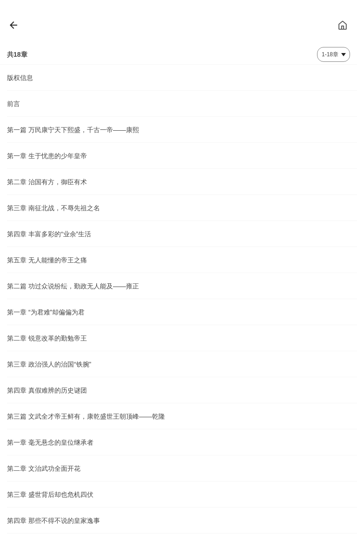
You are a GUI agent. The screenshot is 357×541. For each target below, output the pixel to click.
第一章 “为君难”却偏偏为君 (46, 312)
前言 (13, 103)
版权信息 (20, 77)
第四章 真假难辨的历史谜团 (47, 390)
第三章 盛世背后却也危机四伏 (50, 494)
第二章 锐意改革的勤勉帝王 (47, 338)
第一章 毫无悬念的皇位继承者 (50, 442)
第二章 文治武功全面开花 (43, 468)
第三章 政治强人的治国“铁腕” (49, 364)
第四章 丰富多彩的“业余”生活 (49, 234)
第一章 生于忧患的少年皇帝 (47, 156)
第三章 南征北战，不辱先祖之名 (53, 208)
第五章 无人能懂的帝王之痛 (47, 260)
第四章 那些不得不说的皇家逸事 (53, 520)
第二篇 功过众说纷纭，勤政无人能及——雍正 (73, 286)
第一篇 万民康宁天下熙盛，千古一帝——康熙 (73, 130)
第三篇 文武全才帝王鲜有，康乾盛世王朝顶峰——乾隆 (86, 416)
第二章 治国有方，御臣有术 (47, 182)
